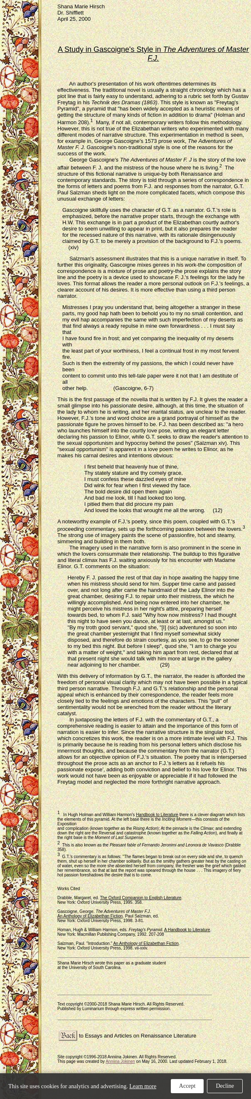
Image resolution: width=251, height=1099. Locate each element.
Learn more (142, 1086)
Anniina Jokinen (120, 1061)
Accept (187, 1086)
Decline (225, 1086)
